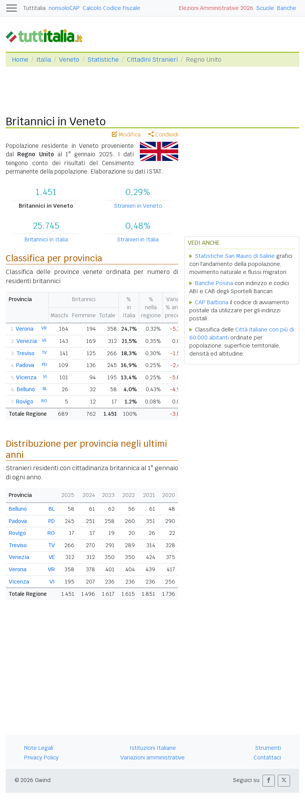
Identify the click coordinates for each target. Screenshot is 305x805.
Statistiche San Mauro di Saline (235, 255)
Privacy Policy (41, 757)
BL (45, 388)
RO (44, 400)
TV (44, 352)
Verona (24, 328)
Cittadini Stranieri (152, 60)
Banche (286, 8)
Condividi (163, 134)
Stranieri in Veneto (138, 205)
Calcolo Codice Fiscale (111, 8)
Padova (25, 365)
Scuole (265, 8)
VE (44, 340)
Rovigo (24, 401)
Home (20, 60)
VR (44, 328)
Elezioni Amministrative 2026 (216, 8)
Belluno (26, 389)
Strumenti (268, 747)
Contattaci (267, 757)
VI (45, 376)
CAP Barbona (211, 302)
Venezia (26, 341)
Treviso (25, 353)
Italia (43, 60)
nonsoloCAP (64, 8)
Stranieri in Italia (138, 239)
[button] (268, 781)
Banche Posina (214, 283)
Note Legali (38, 747)
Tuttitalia (34, 8)
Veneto (69, 60)
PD (44, 364)
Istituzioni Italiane (153, 747)
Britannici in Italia (46, 239)
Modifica (126, 134)
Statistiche (103, 60)
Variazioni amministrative (152, 757)
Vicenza (26, 377)
